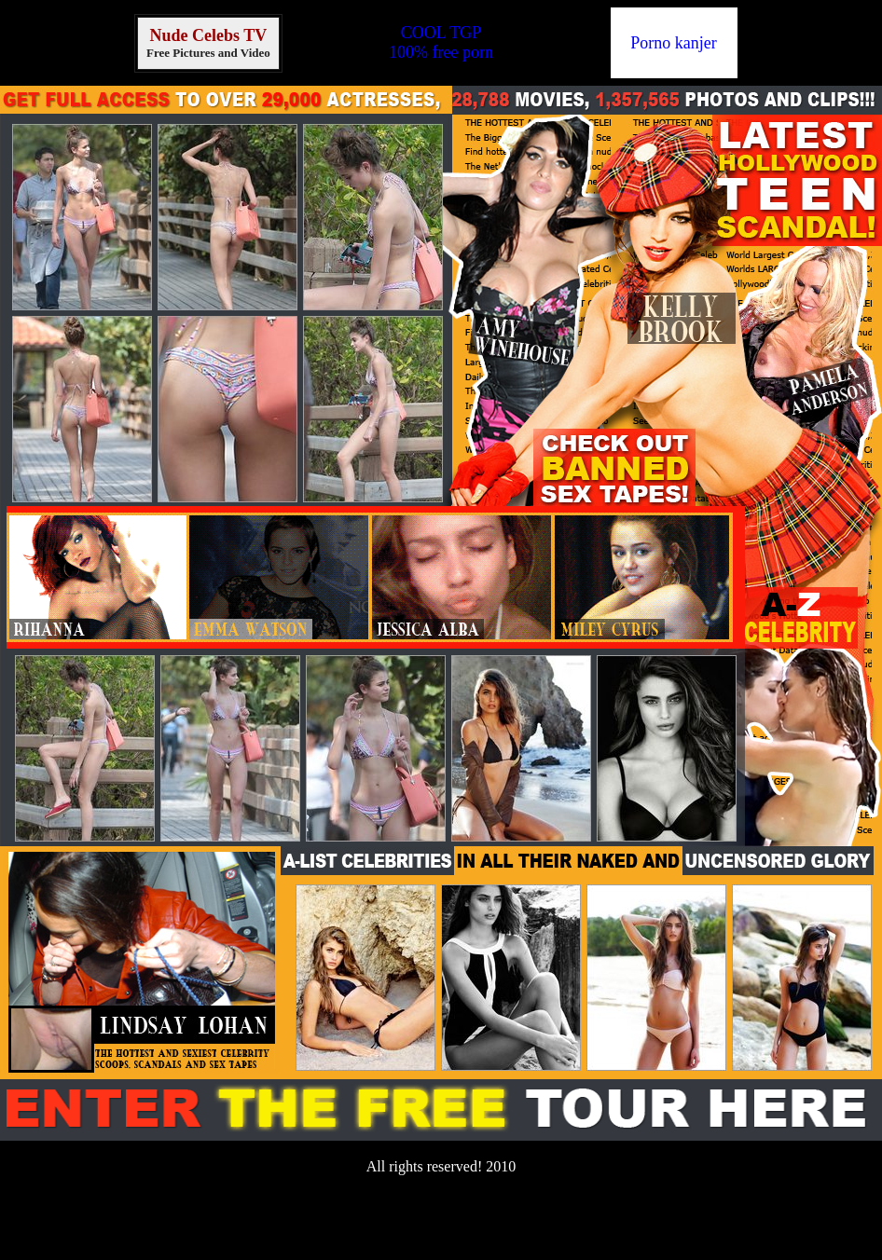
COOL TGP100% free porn (441, 42)
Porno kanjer (673, 43)
